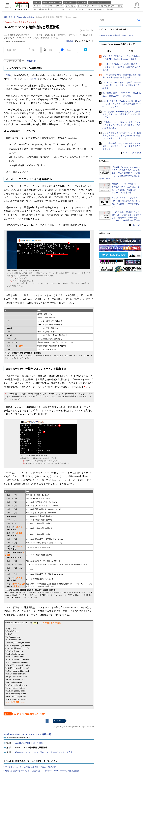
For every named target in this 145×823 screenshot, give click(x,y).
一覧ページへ (136, 225)
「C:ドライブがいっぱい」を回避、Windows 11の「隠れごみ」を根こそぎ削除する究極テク (121, 85)
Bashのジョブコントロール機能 (29, 743)
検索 (139, 20)
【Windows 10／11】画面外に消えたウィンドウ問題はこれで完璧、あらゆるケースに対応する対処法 (121, 125)
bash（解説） (30, 79)
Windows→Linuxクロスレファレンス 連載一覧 (27, 734)
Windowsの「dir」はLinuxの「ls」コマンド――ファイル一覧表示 (43, 752)
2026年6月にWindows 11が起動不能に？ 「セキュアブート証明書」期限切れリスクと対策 (121, 67)
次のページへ (59, 721)
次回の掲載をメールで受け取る (18, 737)
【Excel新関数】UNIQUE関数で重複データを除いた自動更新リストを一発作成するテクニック (121, 146)
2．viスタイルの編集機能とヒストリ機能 (29, 714)
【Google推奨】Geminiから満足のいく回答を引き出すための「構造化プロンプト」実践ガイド (121, 114)
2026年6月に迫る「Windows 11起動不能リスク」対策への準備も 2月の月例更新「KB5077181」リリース (121, 104)
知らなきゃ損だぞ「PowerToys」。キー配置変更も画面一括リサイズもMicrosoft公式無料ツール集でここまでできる (121, 135)
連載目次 (31, 61)
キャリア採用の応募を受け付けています (116, 35)
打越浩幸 (69, 41)
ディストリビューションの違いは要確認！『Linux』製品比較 (30, 767)
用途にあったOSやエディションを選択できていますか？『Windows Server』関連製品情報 (42, 771)
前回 (8, 75)
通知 (33, 50)
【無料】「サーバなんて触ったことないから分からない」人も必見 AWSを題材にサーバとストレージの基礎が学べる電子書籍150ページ (119, 173)
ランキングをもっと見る (132, 153)
